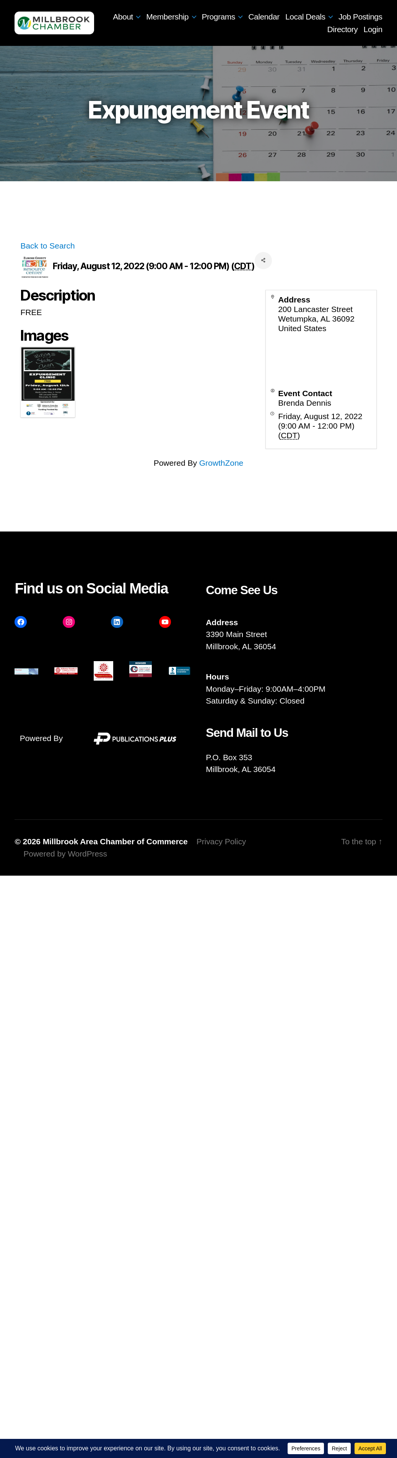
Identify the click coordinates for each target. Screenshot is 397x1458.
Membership (217, 16)
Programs (268, 16)
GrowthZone (221, 462)
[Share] (263, 260)
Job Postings (300, 29)
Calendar (313, 16)
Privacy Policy (221, 841)
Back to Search (47, 245)
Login (373, 29)
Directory (342, 29)
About (173, 16)
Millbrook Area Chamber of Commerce (115, 841)
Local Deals (355, 16)
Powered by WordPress (65, 853)
